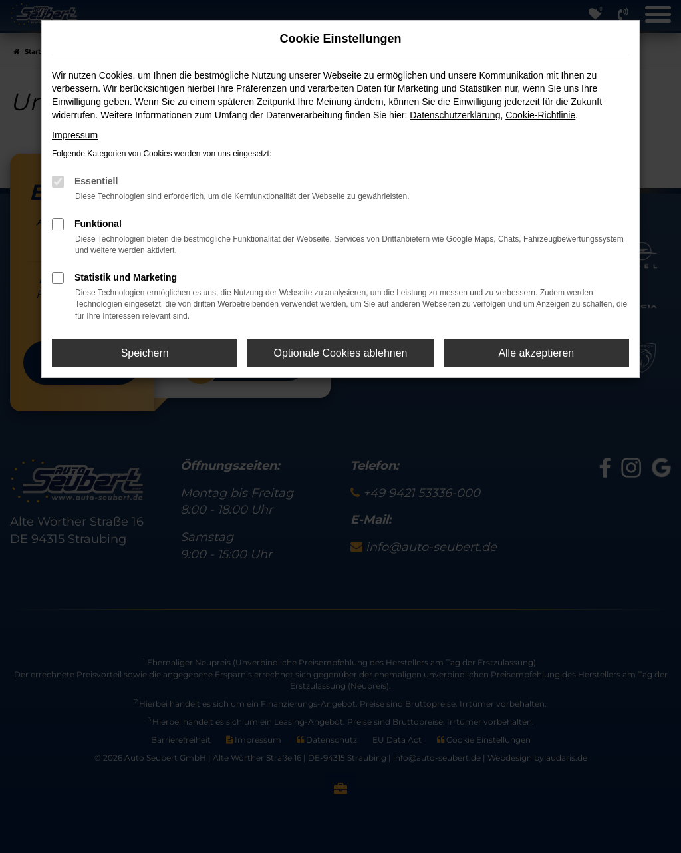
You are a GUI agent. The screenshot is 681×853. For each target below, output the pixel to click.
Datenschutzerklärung (455, 115)
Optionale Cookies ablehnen (340, 353)
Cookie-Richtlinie (540, 115)
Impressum (75, 135)
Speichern (145, 353)
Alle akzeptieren (536, 353)
